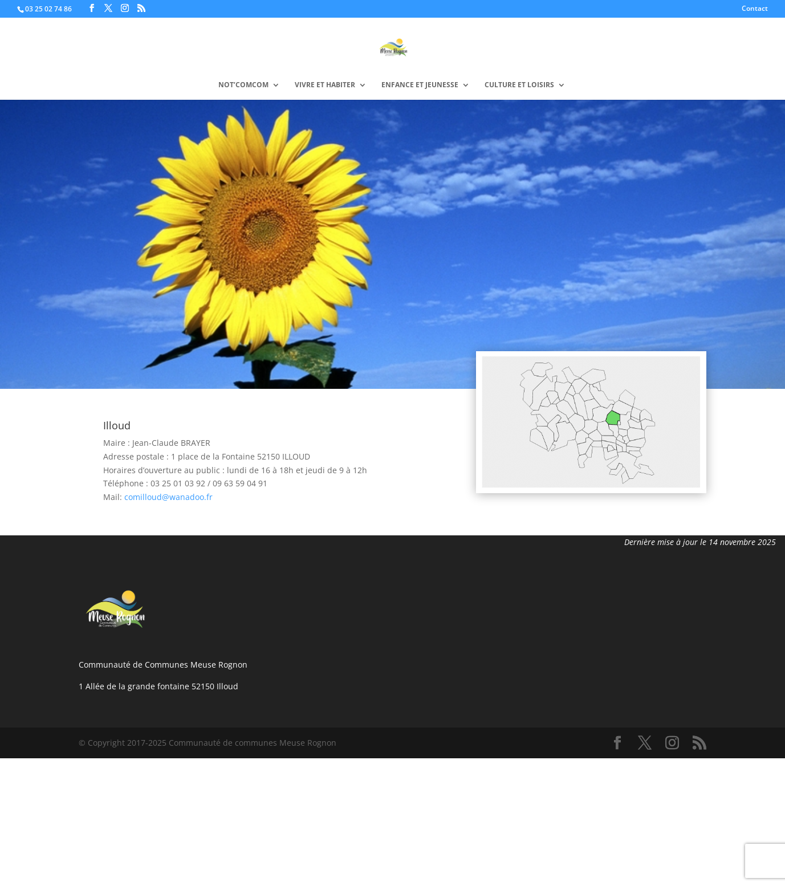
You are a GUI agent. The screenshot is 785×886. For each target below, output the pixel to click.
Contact (755, 9)
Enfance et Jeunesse (419, 85)
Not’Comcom (243, 85)
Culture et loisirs (519, 85)
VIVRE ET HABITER (325, 85)
